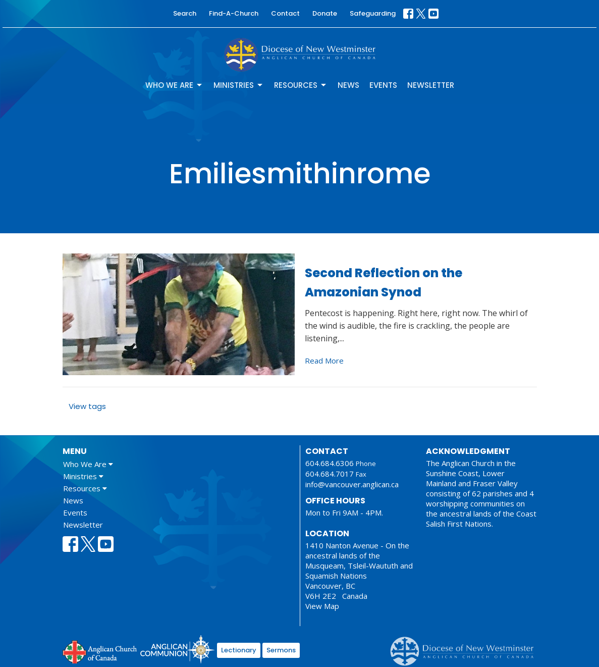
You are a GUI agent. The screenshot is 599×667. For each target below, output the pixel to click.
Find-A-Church (233, 13)
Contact (285, 13)
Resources (301, 85)
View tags (87, 406)
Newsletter (430, 85)
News (348, 85)
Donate (324, 13)
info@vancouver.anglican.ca (352, 484)
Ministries (238, 85)
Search (184, 13)
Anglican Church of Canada (100, 650)
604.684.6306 (329, 463)
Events (383, 85)
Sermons (281, 650)
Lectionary (238, 650)
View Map (322, 606)
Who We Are (174, 85)
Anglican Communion (177, 649)
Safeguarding (373, 13)
